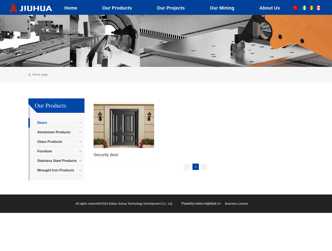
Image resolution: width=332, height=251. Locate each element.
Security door (106, 154)
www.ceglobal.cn (208, 203)
